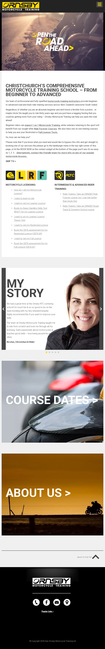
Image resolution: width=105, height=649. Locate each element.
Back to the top (87, 556)
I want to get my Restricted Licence (31, 225)
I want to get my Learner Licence (30, 203)
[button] (4, 309)
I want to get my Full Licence (27, 238)
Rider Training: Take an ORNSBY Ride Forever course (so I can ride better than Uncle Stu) (80, 197)
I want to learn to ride (24, 198)
